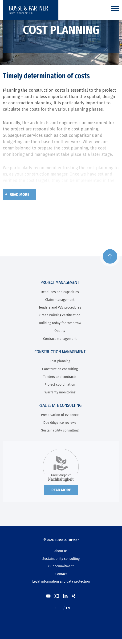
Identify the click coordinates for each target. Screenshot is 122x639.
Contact (61, 574)
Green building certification (59, 315)
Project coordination (60, 385)
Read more (19, 194)
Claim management (59, 300)
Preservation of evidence (60, 415)
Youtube (48, 596)
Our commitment (61, 566)
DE (55, 608)
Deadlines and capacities (60, 292)
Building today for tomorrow (60, 323)
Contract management (60, 339)
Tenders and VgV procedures (60, 308)
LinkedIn (65, 596)
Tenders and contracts (60, 377)
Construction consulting (60, 369)
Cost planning (60, 361)
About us (61, 551)
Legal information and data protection (61, 582)
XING (73, 596)
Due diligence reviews (59, 423)
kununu (56, 596)
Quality (59, 331)
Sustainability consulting (59, 430)
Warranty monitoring (60, 392)
